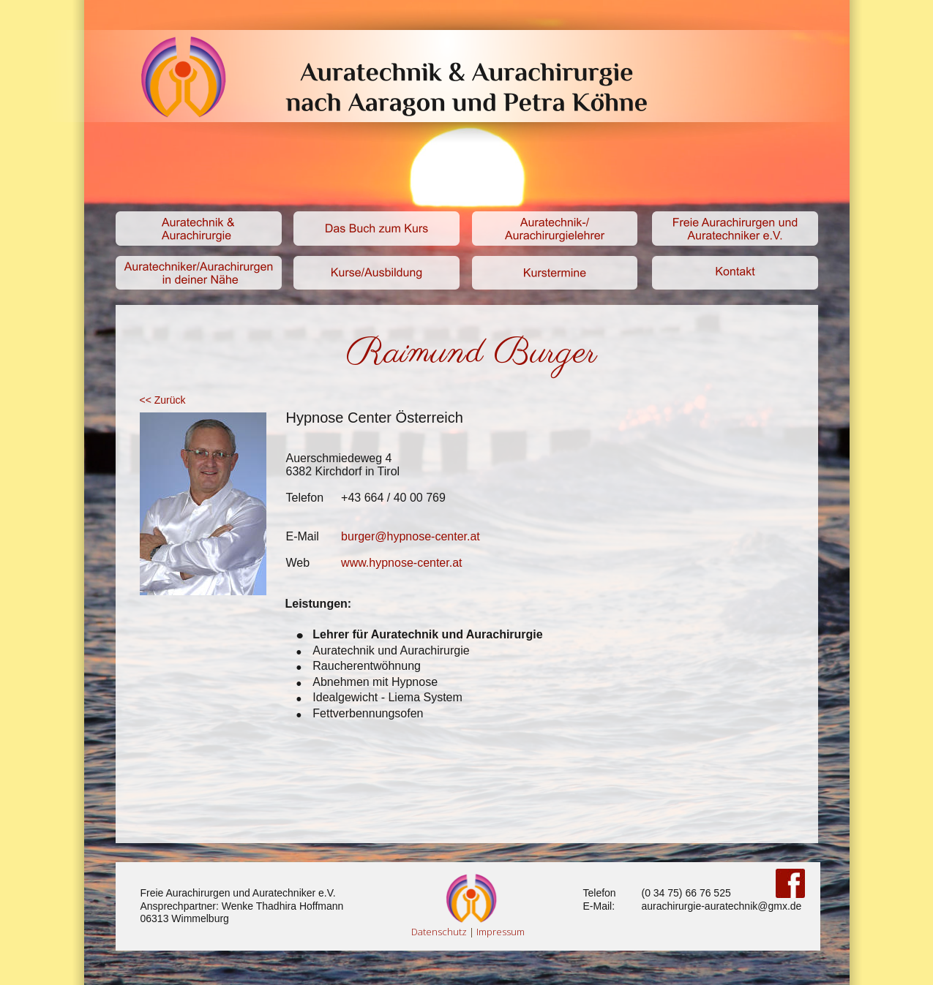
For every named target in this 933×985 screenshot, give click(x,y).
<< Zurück (164, 400)
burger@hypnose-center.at (410, 536)
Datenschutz (439, 931)
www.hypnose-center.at (401, 562)
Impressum (500, 931)
